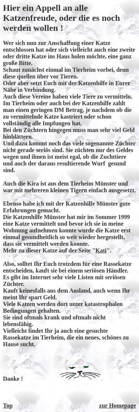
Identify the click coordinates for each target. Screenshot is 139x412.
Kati (100, 250)
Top (8, 405)
